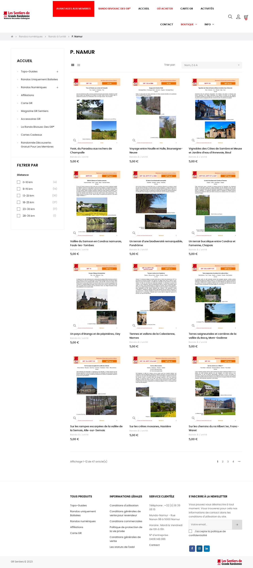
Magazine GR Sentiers (34, 111)
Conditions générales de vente (125, 539)
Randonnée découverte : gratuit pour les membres (37, 145)
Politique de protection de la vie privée (126, 529)
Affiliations (27, 95)
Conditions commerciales (126, 521)
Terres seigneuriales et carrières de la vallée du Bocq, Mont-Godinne (212, 336)
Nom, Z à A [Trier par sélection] (213, 65)
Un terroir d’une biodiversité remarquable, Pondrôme (156, 243)
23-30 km (29, 209)
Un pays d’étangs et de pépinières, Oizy (95, 334)
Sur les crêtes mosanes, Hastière (150, 426)
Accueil (24, 61)
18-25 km (28, 202)
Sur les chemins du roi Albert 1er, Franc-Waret (214, 428)
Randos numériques (34, 87)
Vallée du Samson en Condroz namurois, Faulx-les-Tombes (96, 243)
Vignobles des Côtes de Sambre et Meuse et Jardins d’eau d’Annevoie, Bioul (215, 150)
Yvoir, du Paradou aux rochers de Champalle (91, 150)
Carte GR (26, 103)
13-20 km (28, 196)
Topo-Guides (29, 71)
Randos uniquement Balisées (39, 79)
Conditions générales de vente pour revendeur (125, 513)
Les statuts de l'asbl (122, 547)
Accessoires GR (31, 119)
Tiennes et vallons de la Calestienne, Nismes (152, 336)
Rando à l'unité (79, 157)
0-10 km (28, 182)
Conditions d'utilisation (124, 505)
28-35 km (29, 216)
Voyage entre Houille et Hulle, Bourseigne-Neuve (156, 150)
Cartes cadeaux (31, 135)
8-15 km (28, 189)
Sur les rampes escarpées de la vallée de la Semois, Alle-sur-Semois (96, 428)
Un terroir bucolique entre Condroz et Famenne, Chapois (212, 243)
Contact (154, 545)
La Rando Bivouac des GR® (37, 127)
